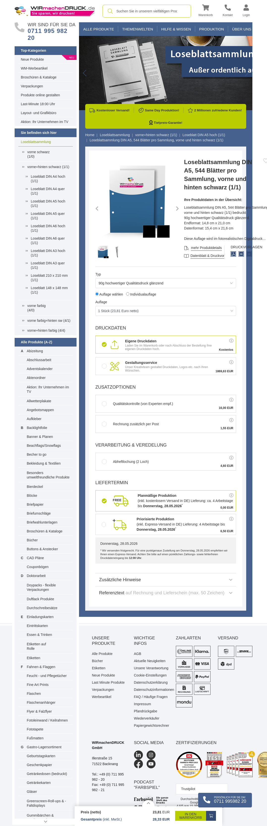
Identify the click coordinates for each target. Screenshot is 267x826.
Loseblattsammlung (36, 142)
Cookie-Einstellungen (150, 675)
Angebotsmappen (40, 410)
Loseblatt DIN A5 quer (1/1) (48, 216)
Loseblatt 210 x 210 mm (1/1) (49, 278)
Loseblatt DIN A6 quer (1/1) (48, 240)
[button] (205, 11)
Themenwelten (137, 29)
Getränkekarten (39, 782)
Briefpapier (35, 504)
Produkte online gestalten (40, 95)
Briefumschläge (39, 513)
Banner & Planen (40, 436)
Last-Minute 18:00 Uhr (38, 104)
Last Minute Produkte (108, 682)
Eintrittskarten (37, 625)
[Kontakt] (228, 11)
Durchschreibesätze (42, 608)
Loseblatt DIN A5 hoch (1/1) (48, 203)
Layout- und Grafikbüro (38, 113)
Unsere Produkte (103, 641)
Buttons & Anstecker (42, 549)
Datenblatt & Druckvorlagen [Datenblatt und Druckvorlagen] (211, 256)
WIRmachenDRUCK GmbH (108, 745)
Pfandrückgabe (145, 711)
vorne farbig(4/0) (36, 308)
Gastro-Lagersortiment (44, 747)
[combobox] (147, 11)
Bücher (32, 540)
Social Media (149, 742)
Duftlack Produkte (40, 599)
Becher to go (36, 454)
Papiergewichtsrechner (151, 725)
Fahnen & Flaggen (41, 667)
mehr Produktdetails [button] (206, 248)
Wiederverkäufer (147, 718)
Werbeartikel (101, 697)
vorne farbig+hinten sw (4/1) (48, 321)
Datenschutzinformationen (151, 690)
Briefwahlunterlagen (42, 522)
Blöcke (32, 495)
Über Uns (241, 29)
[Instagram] (151, 755)
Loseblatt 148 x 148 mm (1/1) (49, 290)
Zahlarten (188, 638)
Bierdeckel (35, 486)
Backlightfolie (37, 427)
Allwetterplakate (39, 401)
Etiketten (33, 658)
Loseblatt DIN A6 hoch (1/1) (48, 228)
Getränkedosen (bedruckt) (47, 774)
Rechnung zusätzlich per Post (130, 424)
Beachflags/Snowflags (44, 445)
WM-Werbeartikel (34, 68)
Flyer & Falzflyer (39, 711)
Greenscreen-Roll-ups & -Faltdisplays (46, 803)
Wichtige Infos (144, 641)
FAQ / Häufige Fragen (151, 697)
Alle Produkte (98, 29)
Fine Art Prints (38, 684)
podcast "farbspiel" (147, 785)
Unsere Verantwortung (151, 668)
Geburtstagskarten (41, 756)
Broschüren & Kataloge (38, 77)
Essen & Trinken (39, 634)
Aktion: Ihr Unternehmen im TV (44, 122)
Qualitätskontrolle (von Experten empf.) (137, 403)
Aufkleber (34, 419)
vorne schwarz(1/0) (38, 154)
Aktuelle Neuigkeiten (150, 661)
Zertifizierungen (196, 742)
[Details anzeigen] (148, 803)
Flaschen (34, 693)
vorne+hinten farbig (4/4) (46, 330)
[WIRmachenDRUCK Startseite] (55, 11)
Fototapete (35, 729)
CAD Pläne (35, 558)
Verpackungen (32, 86)
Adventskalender (40, 369)
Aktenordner (36, 377)
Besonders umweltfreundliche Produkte (48, 475)
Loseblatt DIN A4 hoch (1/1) (48, 179)
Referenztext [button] (165, 593)
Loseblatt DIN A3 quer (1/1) (48, 265)
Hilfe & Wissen (176, 29)
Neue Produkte (32, 59)
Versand (228, 638)
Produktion (211, 29)
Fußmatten (35, 738)
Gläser (32, 791)
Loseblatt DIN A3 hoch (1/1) (48, 253)
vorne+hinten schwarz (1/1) (48, 167)
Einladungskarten (40, 617)
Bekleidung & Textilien (44, 463)
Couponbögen (38, 567)
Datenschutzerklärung (151, 682)
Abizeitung (35, 351)
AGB (137, 654)
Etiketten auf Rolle (36, 646)
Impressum (142, 704)
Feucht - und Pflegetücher (47, 675)
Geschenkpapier (39, 765)
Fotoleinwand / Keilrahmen (47, 720)
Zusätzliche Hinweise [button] (165, 579)
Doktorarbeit (36, 575)
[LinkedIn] (138, 755)
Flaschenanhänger (41, 702)
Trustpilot (188, 789)
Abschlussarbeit (39, 360)
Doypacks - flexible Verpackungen (41, 587)
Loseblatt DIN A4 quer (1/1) (48, 191)
